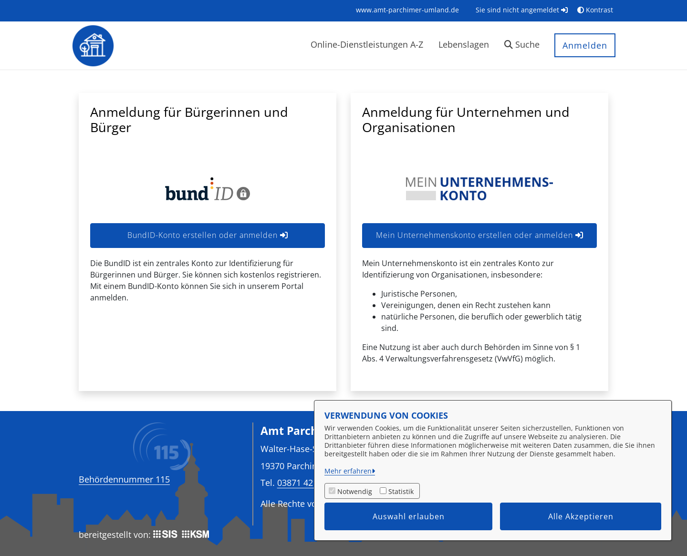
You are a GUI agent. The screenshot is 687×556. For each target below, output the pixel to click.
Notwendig (354, 491)
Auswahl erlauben (409, 516)
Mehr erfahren (348, 470)
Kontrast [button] (595, 9)
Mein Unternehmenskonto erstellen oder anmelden (479, 235)
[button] (522, 45)
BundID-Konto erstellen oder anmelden (207, 235)
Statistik (401, 491)
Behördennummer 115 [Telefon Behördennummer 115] (124, 479)
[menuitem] (407, 10)
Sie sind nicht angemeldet (522, 9)
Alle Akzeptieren (581, 516)
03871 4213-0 (303, 482)
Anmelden (584, 45)
